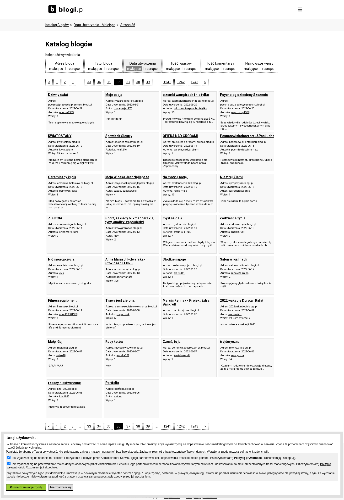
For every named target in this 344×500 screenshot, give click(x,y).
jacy (116, 235)
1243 (194, 82)
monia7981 (238, 231)
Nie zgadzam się (60, 487)
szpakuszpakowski (125, 190)
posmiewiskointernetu (244, 149)
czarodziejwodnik (239, 190)
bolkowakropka (68, 190)
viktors (118, 396)
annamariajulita (69, 231)
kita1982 (64, 396)
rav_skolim (235, 314)
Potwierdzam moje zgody (26, 487)
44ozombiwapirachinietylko (190, 108)
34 (99, 82)
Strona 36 (127, 25)
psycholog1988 (240, 112)
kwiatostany (66, 149)
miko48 (60, 355)
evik (61, 273)
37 (128, 82)
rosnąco (74, 69)
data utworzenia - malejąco (94, 25)
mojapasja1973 (123, 108)
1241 (167, 82)
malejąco (56, 69)
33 (89, 82)
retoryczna (237, 355)
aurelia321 (123, 355)
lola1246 (122, 149)
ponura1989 (66, 112)
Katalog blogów (57, 25)
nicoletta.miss (239, 273)
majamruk (123, 314)
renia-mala (180, 190)
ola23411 (179, 273)
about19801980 (68, 314)
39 (148, 82)
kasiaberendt (182, 355)
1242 (181, 82)
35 (109, 82)
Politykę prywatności (248, 458)
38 (138, 82)
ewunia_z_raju (182, 231)
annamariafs (124, 276)
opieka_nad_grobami (186, 149)
